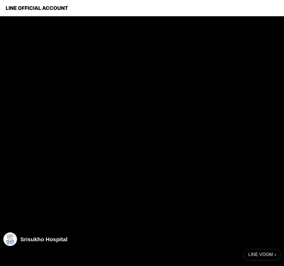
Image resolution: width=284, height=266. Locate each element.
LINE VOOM (260, 254)
